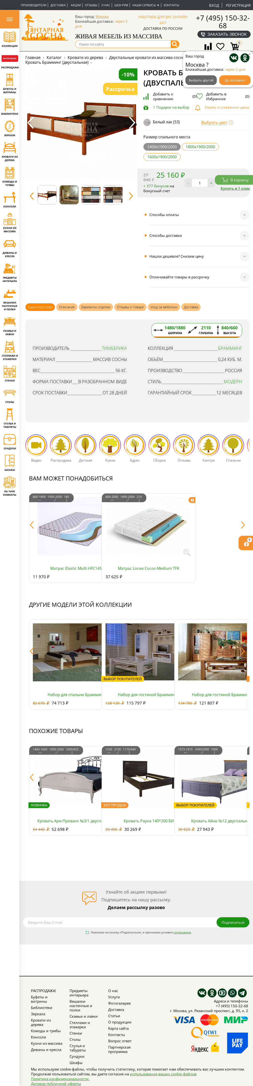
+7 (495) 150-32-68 (223, 21)
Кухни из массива (46, 1043)
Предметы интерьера (79, 992)
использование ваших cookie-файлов (163, 1074)
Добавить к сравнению (175, 96)
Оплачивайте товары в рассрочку (179, 277)
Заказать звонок (227, 34)
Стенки (76, 1033)
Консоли (38, 1037)
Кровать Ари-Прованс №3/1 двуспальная (75, 821)
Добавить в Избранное (227, 96)
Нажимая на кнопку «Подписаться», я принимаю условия (141, 932)
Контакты (171, 5)
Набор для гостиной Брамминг (221, 694)
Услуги (114, 996)
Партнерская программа (119, 1049)
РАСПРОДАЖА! (43, 990)
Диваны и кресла (46, 1049)
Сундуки (77, 1056)
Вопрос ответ (120, 1040)
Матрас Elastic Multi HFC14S (76, 568)
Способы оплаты (164, 214)
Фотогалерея (119, 1003)
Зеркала (38, 1013)
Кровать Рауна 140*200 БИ (149, 821)
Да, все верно (235, 80)
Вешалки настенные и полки (81, 1005)
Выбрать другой (201, 80)
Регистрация (238, 5)
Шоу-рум (121, 5)
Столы (75, 1039)
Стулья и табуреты (78, 1047)
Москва (102, 16)
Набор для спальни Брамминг (76, 694)
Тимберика (114, 348)
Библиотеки (41, 1007)
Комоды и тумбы (46, 1030)
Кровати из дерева (41, 1022)
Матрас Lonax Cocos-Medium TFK (148, 568)
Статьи (114, 1015)
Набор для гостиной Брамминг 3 (149, 694)
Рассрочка (120, 88)
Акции (76, 5)
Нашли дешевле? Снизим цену (176, 256)
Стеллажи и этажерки (80, 1024)
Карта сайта (118, 1028)
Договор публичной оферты (56, 1083)
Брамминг (230, 348)
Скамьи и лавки (84, 1016)
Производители (33, 5)
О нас (105, 5)
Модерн (233, 381)
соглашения (182, 932)
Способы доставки (165, 235)
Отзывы (91, 5)
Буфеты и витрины (39, 999)
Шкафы (76, 1062)
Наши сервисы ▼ (146, 5)
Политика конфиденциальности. (60, 1078)
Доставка (58, 5)
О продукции (120, 1022)
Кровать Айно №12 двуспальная (221, 821)
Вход (214, 5)
